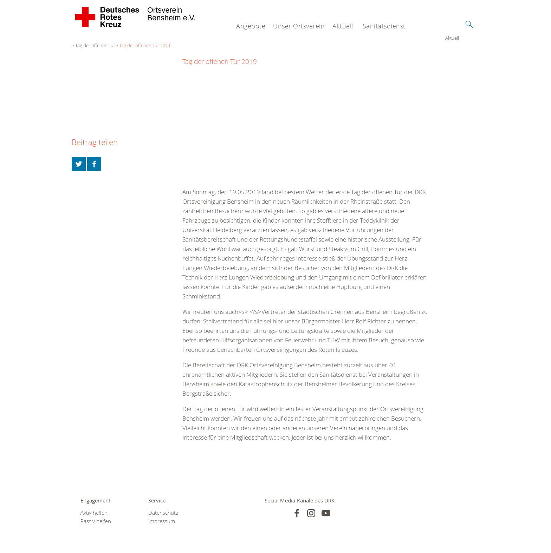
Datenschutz (163, 506)
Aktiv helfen (94, 506)
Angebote (250, 26)
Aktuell (342, 26)
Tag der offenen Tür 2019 (158, 38)
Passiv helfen (95, 514)
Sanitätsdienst (384, 26)
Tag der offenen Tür (109, 38)
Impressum (161, 514)
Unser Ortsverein (299, 26)
